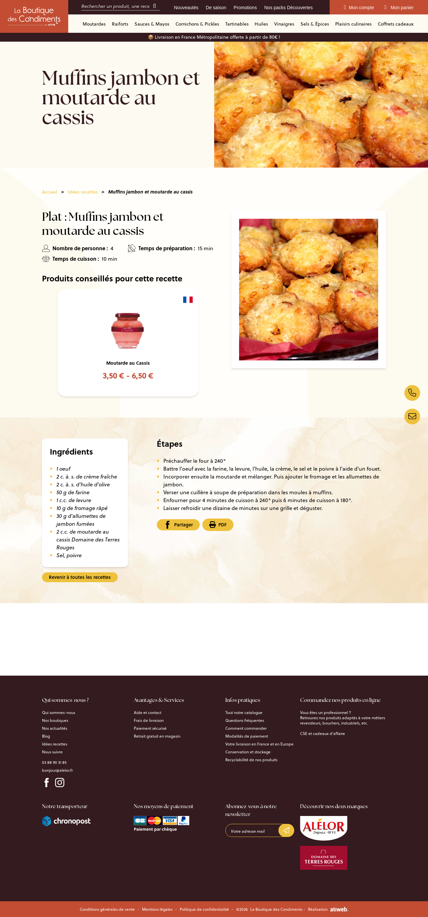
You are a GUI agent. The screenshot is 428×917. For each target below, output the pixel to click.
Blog (46, 736)
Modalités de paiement (246, 736)
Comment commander (246, 728)
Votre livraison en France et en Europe (259, 743)
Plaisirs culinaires (353, 23)
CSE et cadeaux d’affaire (322, 733)
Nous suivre (52, 751)
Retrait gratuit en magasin (157, 736)
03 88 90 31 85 (54, 762)
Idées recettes (83, 191)
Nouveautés (186, 7)
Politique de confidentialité (204, 909)
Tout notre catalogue (243, 712)
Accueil (49, 191)
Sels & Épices (314, 23)
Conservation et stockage (248, 751)
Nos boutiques (55, 720)
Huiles (261, 23)
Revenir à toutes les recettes (80, 577)
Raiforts (120, 23)
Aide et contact (147, 712)
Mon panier (399, 7)
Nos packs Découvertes (288, 7)
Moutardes (94, 23)
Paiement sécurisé (150, 728)
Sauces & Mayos (151, 23)
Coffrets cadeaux (396, 23)
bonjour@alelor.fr (57, 770)
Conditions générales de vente (107, 909)
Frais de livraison (149, 720)
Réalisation (328, 909)
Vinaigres (284, 23)
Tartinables (237, 23)
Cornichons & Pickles (197, 23)
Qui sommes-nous (58, 712)
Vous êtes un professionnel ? (325, 712)
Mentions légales (157, 909)
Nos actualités (54, 728)
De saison (216, 7)
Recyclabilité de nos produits (251, 759)
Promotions (245, 7)
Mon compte (359, 7)
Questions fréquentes (244, 720)
